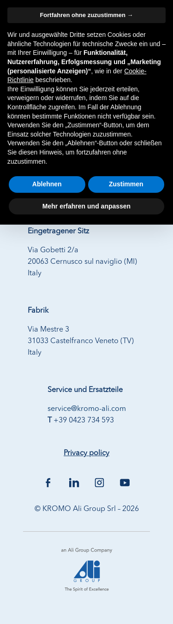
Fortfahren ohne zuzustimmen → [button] (86, 15)
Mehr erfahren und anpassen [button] (86, 206)
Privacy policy (86, 453)
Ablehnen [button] (47, 184)
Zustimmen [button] (126, 184)
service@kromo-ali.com (87, 409)
